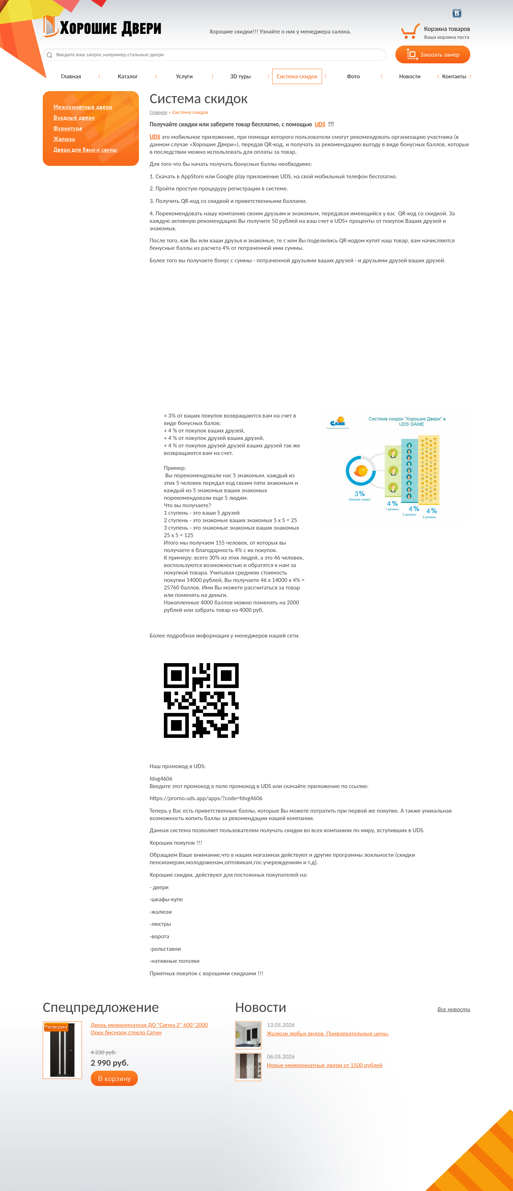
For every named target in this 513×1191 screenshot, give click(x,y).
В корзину (114, 1078)
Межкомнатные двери (82, 106)
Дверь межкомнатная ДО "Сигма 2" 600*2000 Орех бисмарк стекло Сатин (149, 1028)
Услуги (184, 76)
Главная (71, 76)
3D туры (240, 76)
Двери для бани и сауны (85, 149)
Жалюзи (64, 138)
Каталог (128, 76)
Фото (353, 76)
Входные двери (74, 117)
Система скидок (297, 76)
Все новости (453, 1009)
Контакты (454, 76)
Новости (410, 76)
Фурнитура (67, 128)
